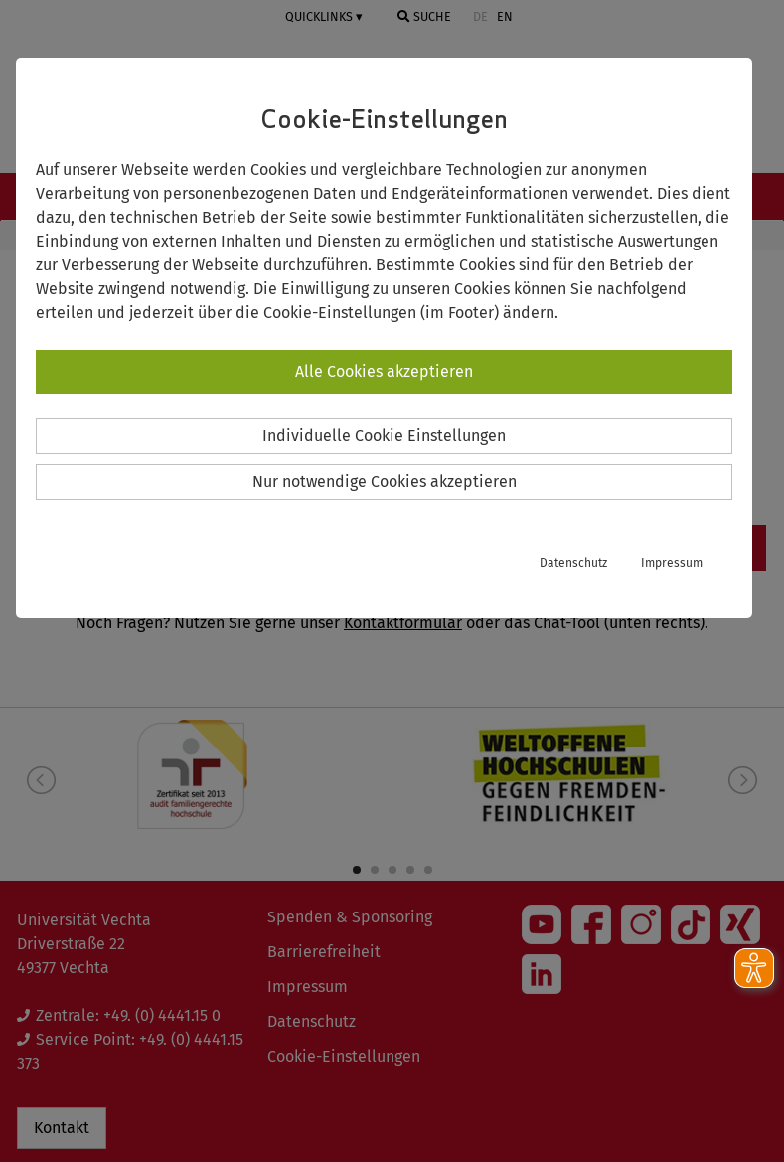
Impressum (672, 563)
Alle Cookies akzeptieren (384, 371)
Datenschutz (573, 563)
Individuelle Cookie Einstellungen (384, 435)
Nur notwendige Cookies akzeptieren (384, 481)
